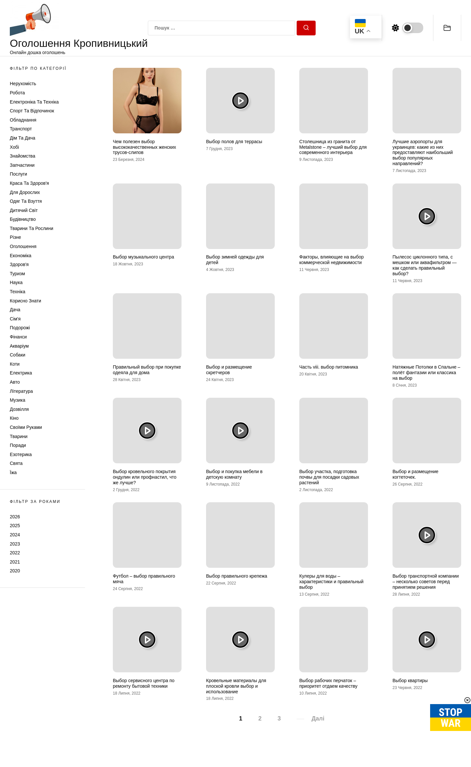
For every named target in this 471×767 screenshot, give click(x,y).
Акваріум (19, 346)
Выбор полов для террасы (234, 141)
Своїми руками (26, 427)
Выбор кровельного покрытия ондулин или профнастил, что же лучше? (144, 477)
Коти (15, 364)
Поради (18, 445)
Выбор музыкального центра (143, 256)
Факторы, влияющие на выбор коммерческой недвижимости (331, 259)
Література (21, 391)
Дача (15, 309)
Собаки (17, 354)
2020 (15, 570)
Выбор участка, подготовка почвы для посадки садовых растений (329, 477)
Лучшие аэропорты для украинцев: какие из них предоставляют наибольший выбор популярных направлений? (422, 152)
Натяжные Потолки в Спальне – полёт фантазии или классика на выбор (426, 372)
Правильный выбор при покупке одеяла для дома (147, 369)
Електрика (21, 372)
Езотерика (21, 454)
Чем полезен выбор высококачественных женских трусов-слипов (144, 147)
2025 (15, 525)
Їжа (13, 472)
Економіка (20, 255)
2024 (15, 534)
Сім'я (15, 318)
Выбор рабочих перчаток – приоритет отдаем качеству (328, 683)
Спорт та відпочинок (32, 110)
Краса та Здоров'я (29, 183)
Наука (16, 282)
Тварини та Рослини (31, 228)
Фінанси (18, 336)
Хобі (14, 147)
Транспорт (21, 128)
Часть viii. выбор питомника (328, 367)
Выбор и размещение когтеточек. (415, 474)
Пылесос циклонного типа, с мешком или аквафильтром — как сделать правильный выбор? (424, 265)
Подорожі (20, 327)
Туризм (17, 273)
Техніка (17, 291)
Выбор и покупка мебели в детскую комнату (234, 474)
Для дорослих (25, 192)
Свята (16, 463)
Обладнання (23, 120)
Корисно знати (25, 300)
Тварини (18, 436)
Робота (17, 92)
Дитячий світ (24, 210)
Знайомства (22, 156)
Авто (15, 382)
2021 (15, 562)
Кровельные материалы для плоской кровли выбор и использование (236, 686)
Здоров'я (19, 264)
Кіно (14, 418)
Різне (15, 237)
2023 (15, 543)
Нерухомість (23, 83)
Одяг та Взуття (26, 201)
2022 (15, 552)
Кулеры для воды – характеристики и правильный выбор (331, 581)
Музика (17, 400)
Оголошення (23, 246)
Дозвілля (19, 409)
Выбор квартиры (410, 680)
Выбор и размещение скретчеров (229, 369)
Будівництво (23, 219)
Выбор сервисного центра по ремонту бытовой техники (143, 683)
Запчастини (22, 165)
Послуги (18, 174)
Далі (317, 718)
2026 (15, 516)
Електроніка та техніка (34, 102)
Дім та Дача (22, 138)
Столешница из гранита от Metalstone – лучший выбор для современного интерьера (333, 147)
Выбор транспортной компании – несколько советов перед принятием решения (425, 581)
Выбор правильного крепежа (236, 576)
